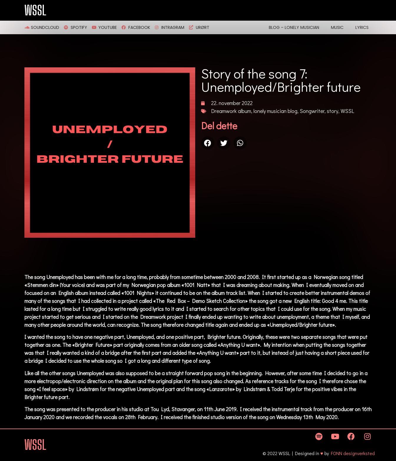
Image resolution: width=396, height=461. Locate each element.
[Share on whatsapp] (240, 143)
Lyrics (362, 27)
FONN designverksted (353, 453)
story (332, 110)
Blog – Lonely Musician (294, 27)
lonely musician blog (275, 110)
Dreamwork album (231, 110)
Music (337, 27)
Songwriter (312, 110)
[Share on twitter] (224, 143)
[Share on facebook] (207, 143)
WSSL (35, 10)
